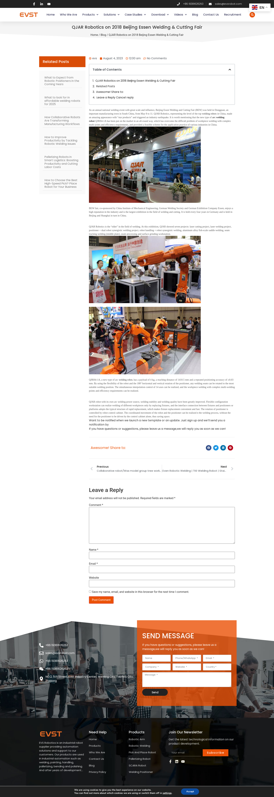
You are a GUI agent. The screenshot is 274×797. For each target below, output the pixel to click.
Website (94, 577)
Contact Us (211, 15)
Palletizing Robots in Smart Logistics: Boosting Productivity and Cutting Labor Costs (61, 162)
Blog (195, 15)
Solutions (112, 14)
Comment (96, 505)
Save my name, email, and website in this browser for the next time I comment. (140, 592)
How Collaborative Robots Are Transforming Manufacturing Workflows (62, 120)
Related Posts (105, 86)
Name (93, 549)
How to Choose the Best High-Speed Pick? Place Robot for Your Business (60, 183)
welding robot (209, 113)
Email (93, 563)
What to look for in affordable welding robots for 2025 (62, 100)
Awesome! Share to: (110, 92)
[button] (252, 14)
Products (90, 14)
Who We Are (68, 15)
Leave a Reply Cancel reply (115, 97)
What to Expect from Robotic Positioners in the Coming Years (61, 81)
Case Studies (135, 14)
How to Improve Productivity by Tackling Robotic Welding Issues (60, 140)
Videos (180, 14)
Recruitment (232, 15)
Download (160, 14)
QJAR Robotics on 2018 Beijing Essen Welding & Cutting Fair (135, 81)
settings (167, 793)
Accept (190, 791)
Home (50, 15)
